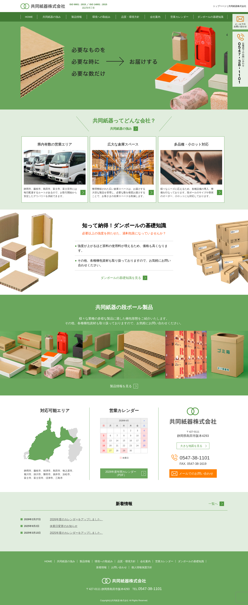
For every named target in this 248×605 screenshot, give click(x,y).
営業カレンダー (179, 17)
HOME (29, 17)
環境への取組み (101, 17)
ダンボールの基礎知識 (210, 17)
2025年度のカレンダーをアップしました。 (76, 532)
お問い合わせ (119, 567)
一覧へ (213, 503)
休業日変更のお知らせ (63, 526)
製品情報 (76, 17)
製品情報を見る (121, 386)
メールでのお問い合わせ (196, 473)
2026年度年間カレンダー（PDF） (120, 473)
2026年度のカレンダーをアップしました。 (76, 519)
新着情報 (101, 567)
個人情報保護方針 (141, 567)
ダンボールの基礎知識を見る (121, 278)
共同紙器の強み (52, 17)
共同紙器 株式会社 (119, 600)
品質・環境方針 (130, 17)
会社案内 (155, 17)
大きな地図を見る (191, 445)
